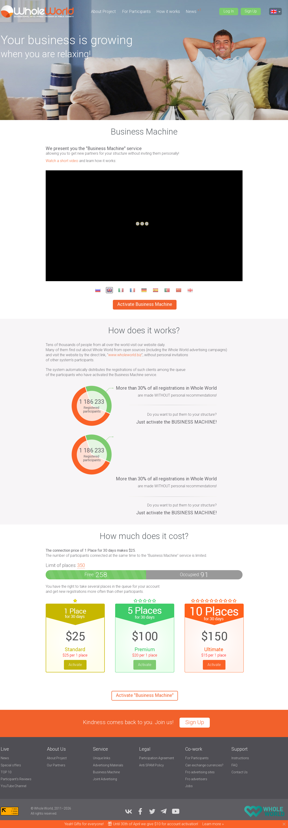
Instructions (240, 758)
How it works (168, 11)
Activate (75, 664)
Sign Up (251, 11)
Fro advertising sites (200, 772)
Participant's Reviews (16, 779)
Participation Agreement (156, 758)
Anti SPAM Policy (151, 765)
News (191, 11)
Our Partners (56, 765)
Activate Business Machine (144, 304)
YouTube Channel (13, 786)
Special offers (11, 765)
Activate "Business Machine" (145, 695)
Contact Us (239, 772)
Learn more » (213, 824)
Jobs (189, 786)
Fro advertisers (196, 779)
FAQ (234, 765)
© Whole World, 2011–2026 (51, 808)
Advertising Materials (108, 765)
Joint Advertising (105, 779)
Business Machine (106, 772)
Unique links (101, 758)
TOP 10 (6, 772)
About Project (103, 11)
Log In (229, 11)
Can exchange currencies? (204, 765)
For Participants (136, 11)
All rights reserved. (44, 813)
